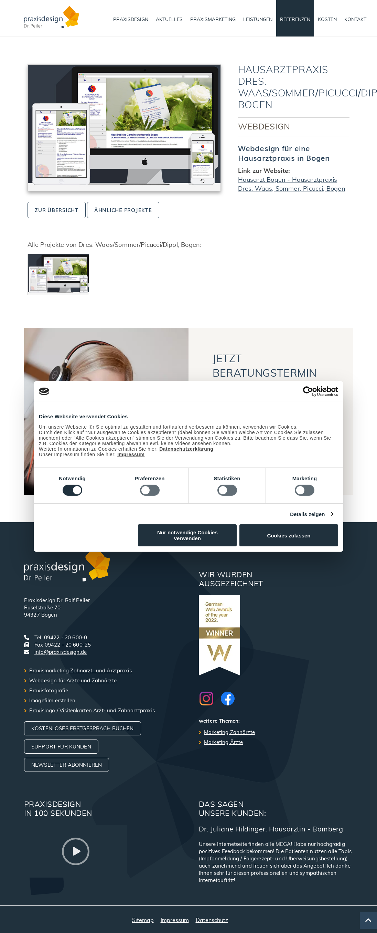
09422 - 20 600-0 (65, 637)
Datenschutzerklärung (186, 449)
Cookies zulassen (289, 535)
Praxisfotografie (48, 690)
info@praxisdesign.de (60, 652)
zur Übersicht (56, 209)
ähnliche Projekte (123, 209)
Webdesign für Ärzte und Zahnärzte (73, 680)
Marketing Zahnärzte (229, 732)
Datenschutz (212, 920)
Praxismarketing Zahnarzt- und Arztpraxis (80, 670)
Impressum (130, 454)
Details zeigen (307, 514)
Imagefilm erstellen (52, 700)
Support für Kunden (61, 746)
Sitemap (143, 920)
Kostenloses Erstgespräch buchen (82, 728)
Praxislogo (42, 710)
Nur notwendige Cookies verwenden (187, 535)
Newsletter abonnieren (66, 765)
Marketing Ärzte (223, 742)
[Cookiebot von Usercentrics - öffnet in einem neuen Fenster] (308, 391)
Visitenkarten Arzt (82, 710)
